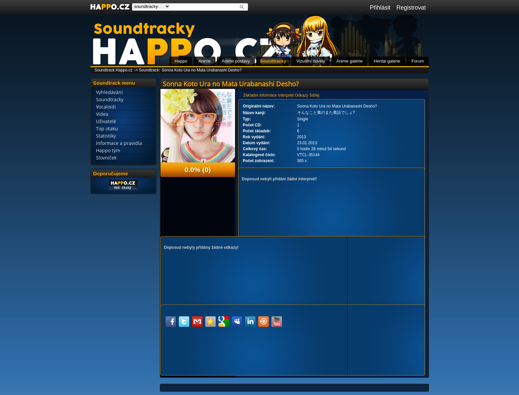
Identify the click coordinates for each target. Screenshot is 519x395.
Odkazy (301, 95)
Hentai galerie (387, 61)
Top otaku (107, 128)
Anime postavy (236, 61)
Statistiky (106, 136)
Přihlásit (380, 7)
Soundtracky (273, 61)
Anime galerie (349, 61)
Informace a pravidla (119, 143)
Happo (180, 61)
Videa (102, 114)
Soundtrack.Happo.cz (114, 70)
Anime (204, 61)
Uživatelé (106, 121)
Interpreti (286, 95)
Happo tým (108, 150)
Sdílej (314, 95)
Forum (417, 61)
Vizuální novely (310, 61)
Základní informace (260, 95)
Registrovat (411, 7)
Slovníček (106, 157)
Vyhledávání (109, 92)
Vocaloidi (106, 107)
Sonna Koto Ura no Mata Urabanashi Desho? (202, 70)
